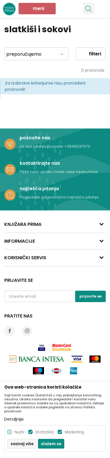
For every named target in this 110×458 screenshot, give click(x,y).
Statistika (44, 432)
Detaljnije (14, 419)
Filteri (90, 54)
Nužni (19, 432)
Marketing (74, 432)
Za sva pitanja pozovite (42, 146)
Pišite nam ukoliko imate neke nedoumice (59, 171)
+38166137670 (77, 146)
